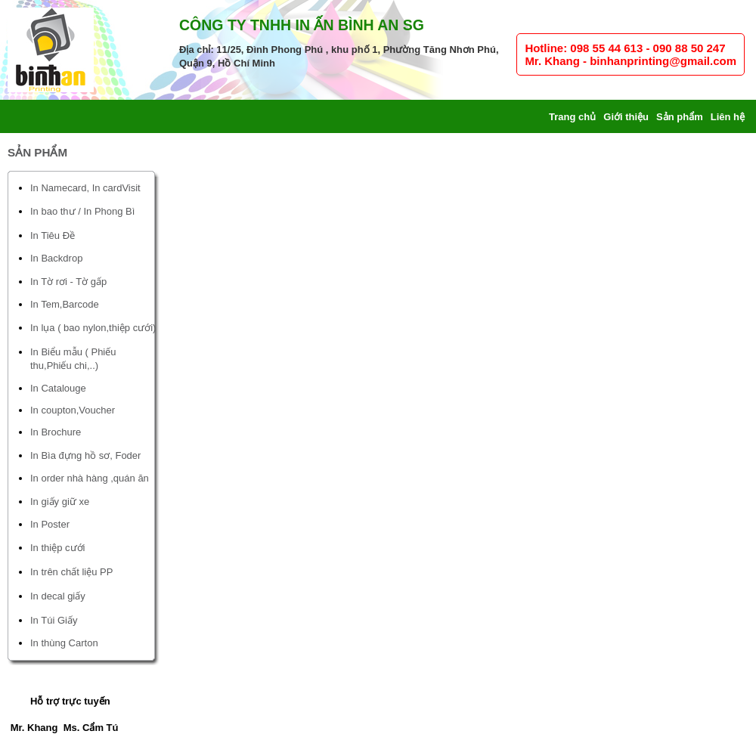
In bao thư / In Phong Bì (82, 211)
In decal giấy (57, 596)
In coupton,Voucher (72, 410)
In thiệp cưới (57, 547)
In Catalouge (58, 388)
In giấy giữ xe (59, 501)
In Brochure (55, 432)
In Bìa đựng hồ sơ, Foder (85, 455)
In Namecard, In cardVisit (85, 188)
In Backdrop (56, 258)
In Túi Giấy (53, 620)
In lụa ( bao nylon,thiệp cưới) (93, 327)
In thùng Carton (64, 643)
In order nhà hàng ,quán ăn (89, 478)
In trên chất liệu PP (71, 572)
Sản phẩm (679, 116)
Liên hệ (728, 116)
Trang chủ (572, 116)
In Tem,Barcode (64, 304)
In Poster (50, 524)
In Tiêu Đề (52, 235)
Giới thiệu (626, 116)
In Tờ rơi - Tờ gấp (68, 281)
